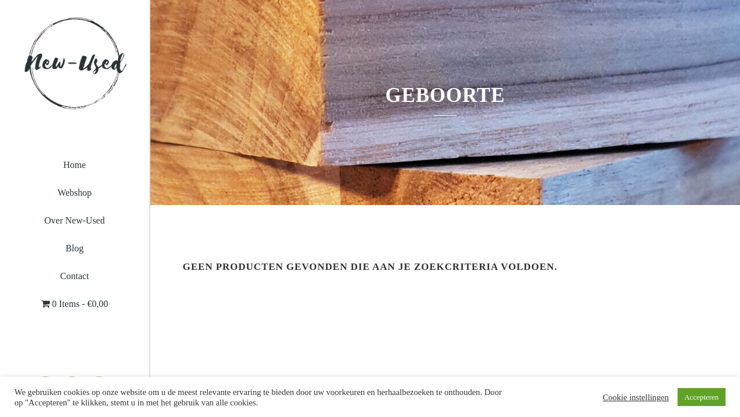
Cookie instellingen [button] (635, 397)
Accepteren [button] (701, 397)
